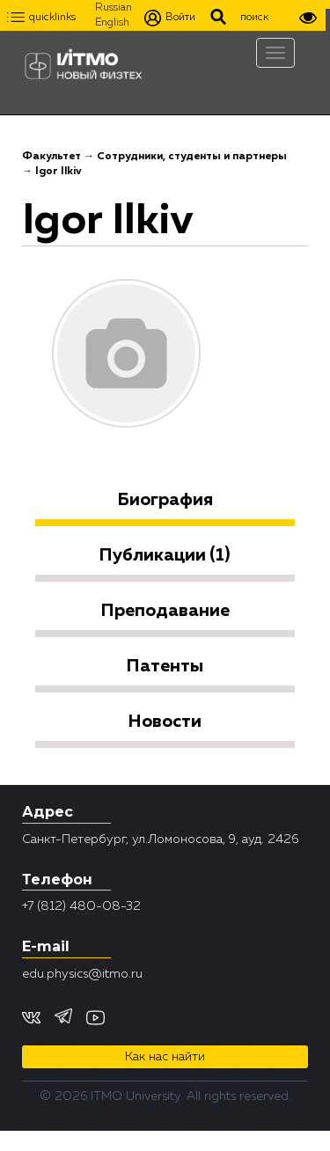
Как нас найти (165, 1057)
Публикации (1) (165, 555)
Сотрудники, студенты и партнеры (192, 156)
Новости (165, 721)
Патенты (165, 666)
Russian (113, 8)
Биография (165, 500)
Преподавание (165, 610)
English (112, 23)
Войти (169, 18)
